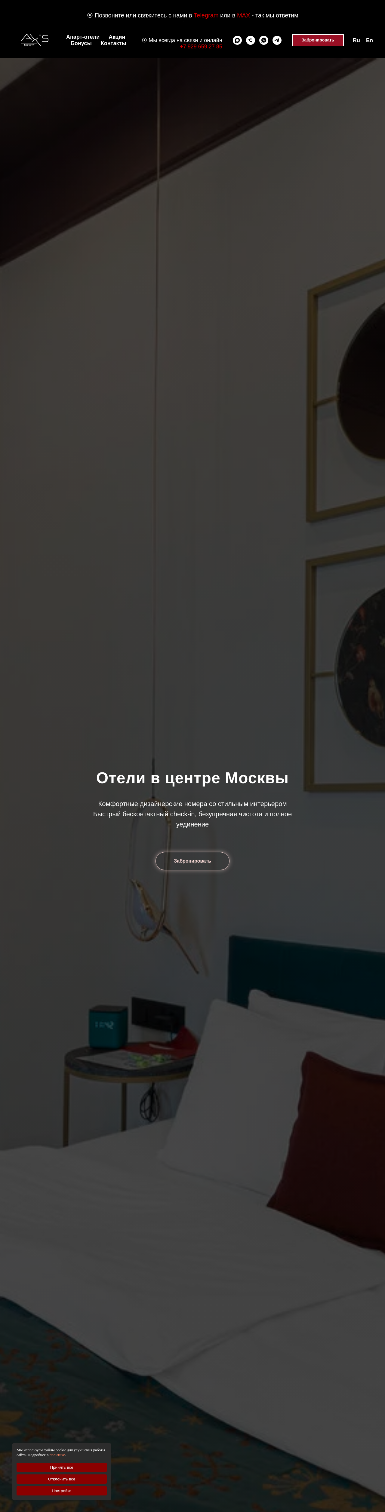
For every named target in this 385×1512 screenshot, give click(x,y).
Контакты (113, 43)
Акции (117, 37)
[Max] (237, 40)
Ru (356, 40)
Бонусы (81, 43)
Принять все (61, 1467)
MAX (243, 15)
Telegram (206, 15)
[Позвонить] (250, 40)
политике (57, 1454)
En (369, 40)
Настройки (61, 1491)
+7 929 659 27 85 (201, 47)
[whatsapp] (263, 40)
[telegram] (277, 40)
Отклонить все (61, 1479)
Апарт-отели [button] (83, 37)
